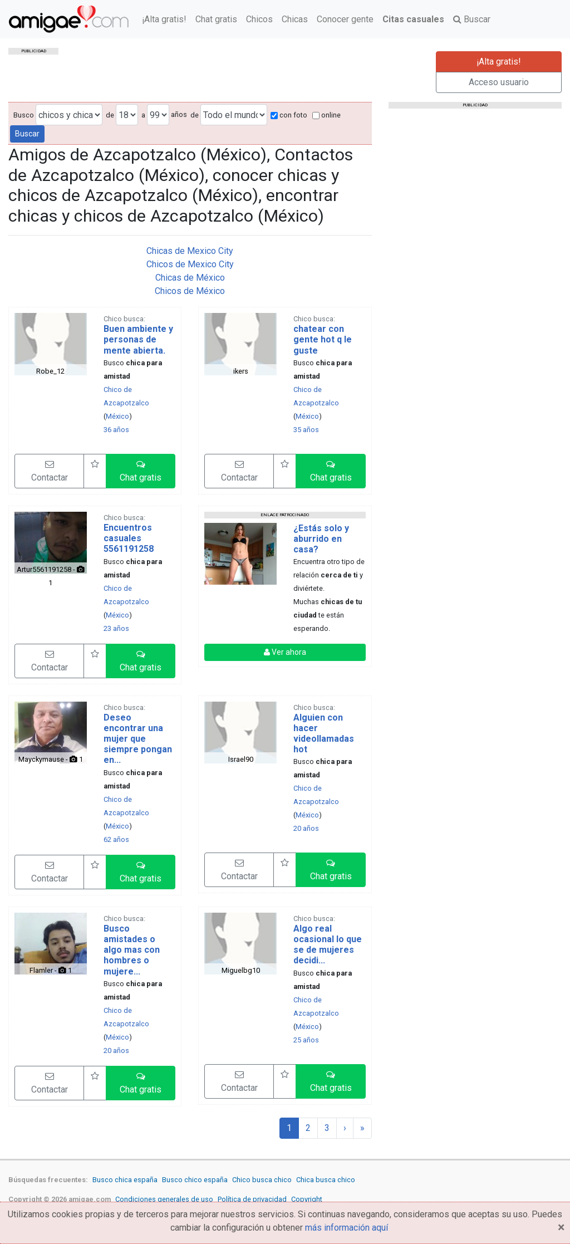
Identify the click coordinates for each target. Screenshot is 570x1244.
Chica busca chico (325, 1180)
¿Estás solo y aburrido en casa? (321, 539)
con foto (289, 115)
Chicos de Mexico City (190, 264)
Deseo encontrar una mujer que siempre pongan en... (138, 739)
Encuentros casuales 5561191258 (129, 538)
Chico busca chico (262, 1180)
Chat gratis (216, 19)
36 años (116, 429)
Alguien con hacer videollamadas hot (323, 733)
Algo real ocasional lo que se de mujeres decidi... (327, 944)
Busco (23, 115)
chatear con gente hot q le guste (322, 339)
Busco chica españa (125, 1180)
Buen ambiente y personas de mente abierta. (138, 339)
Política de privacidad (252, 1199)
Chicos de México (190, 291)
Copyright (306, 1199)
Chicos (259, 19)
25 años (306, 1040)
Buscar (471, 19)
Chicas (295, 19)
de (110, 115)
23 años (116, 628)
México (117, 416)
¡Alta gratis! (164, 19)
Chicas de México (190, 277)
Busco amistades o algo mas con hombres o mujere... (132, 950)
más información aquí (346, 1227)
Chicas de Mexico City (189, 251)
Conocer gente (345, 19)
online (326, 115)
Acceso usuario (499, 82)
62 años (116, 839)
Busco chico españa (195, 1180)
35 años (306, 429)
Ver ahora (285, 652)
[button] (140, 471)
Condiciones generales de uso (164, 1199)
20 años (306, 828)
